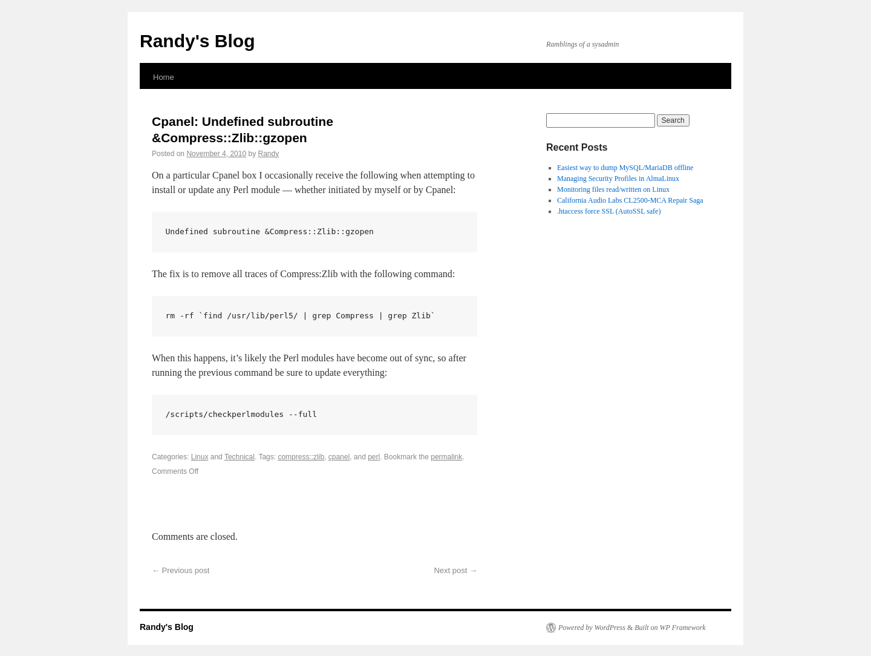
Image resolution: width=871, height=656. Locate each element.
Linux (200, 457)
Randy (268, 153)
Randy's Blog (197, 41)
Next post (455, 570)
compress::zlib (301, 457)
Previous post (180, 570)
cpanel (339, 457)
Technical (239, 457)
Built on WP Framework (669, 627)
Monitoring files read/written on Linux (613, 189)
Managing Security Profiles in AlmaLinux (618, 178)
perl (374, 457)
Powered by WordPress (591, 627)
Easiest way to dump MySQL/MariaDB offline (625, 167)
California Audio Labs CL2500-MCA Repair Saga (630, 200)
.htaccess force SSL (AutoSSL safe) (609, 211)
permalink (446, 457)
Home (163, 77)
